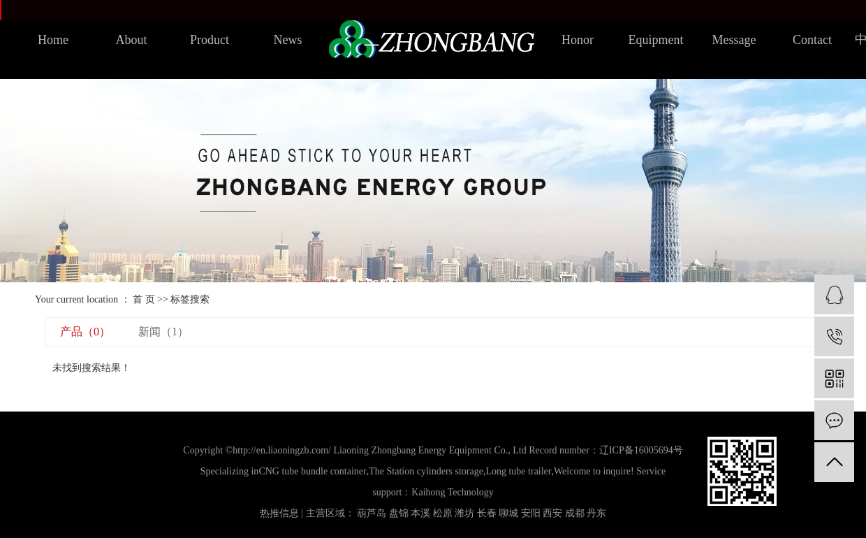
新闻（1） (163, 331)
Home (53, 40)
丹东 (596, 513)
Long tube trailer (518, 471)
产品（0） (85, 331)
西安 (552, 513)
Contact (812, 40)
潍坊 (464, 513)
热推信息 (279, 513)
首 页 (144, 299)
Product (209, 40)
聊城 (508, 513)
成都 (575, 513)
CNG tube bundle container (312, 471)
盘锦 (399, 513)
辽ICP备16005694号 (641, 450)
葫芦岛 (371, 513)
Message (734, 40)
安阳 (531, 513)
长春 (487, 513)
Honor (578, 40)
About (131, 40)
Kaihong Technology (452, 492)
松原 (443, 513)
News (288, 40)
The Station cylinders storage (426, 471)
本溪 (420, 513)
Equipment (656, 40)
